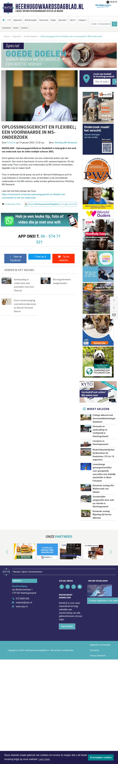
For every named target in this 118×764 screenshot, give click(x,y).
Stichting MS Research (66, 142)
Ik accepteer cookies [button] (101, 757)
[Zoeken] (114, 24)
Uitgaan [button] (82, 20)
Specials (17, 36)
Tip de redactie (63, 258)
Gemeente (43, 20)
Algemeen (17, 20)
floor (18, 204)
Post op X (39, 256)
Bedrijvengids (31, 20)
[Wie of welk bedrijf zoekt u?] (102, 82)
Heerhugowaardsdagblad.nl (49, 6)
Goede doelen (30, 36)
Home (7, 36)
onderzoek (10, 204)
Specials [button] (62, 20)
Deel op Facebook (15, 258)
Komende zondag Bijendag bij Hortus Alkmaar (102, 514)
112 (9, 20)
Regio (53, 20)
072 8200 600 (22, 598)
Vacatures (6, 28)
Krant (16, 28)
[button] (3, 552)
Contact (24, 28)
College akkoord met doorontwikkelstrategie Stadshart (104, 418)
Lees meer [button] (44, 759)
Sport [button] (72, 20)
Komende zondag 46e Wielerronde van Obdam (103, 488)
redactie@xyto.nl (24, 602)
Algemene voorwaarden (100, 645)
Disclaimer (94, 650)
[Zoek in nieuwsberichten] (101, 24)
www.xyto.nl (22, 606)
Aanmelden (67, 626)
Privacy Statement (98, 655)
